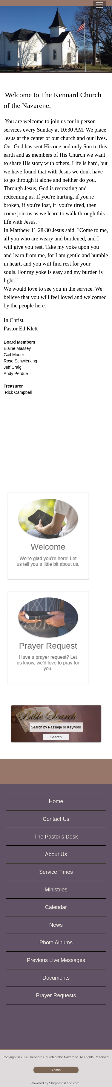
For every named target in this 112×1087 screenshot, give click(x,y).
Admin (56, 1070)
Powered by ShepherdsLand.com (55, 1083)
